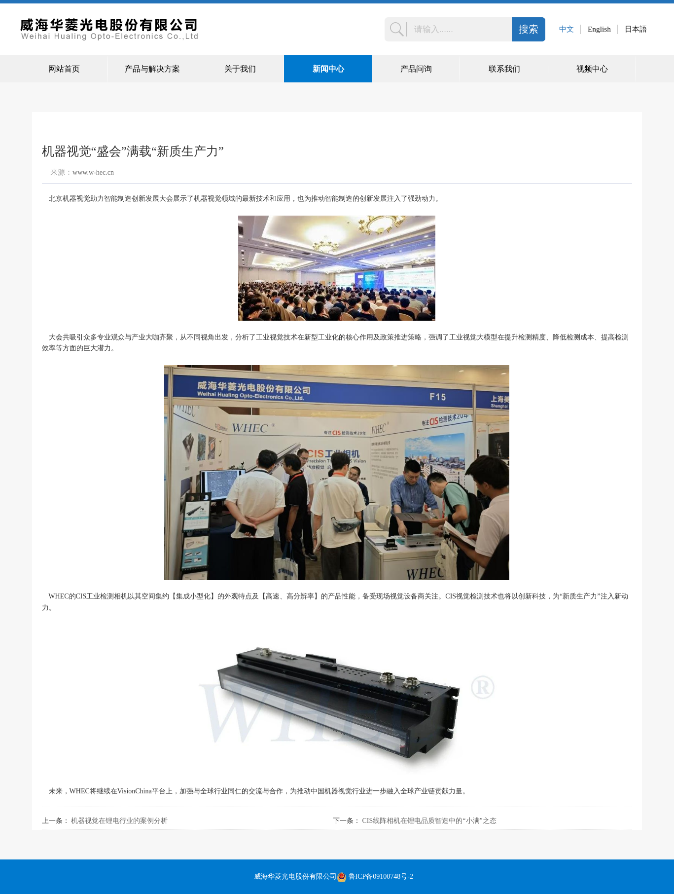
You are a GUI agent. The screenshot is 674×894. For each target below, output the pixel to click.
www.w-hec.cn (93, 172)
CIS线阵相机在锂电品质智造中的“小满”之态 (429, 820)
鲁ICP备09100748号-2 (381, 876)
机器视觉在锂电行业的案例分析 (119, 820)
